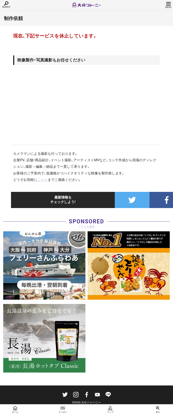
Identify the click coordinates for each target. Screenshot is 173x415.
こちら (42, 180)
